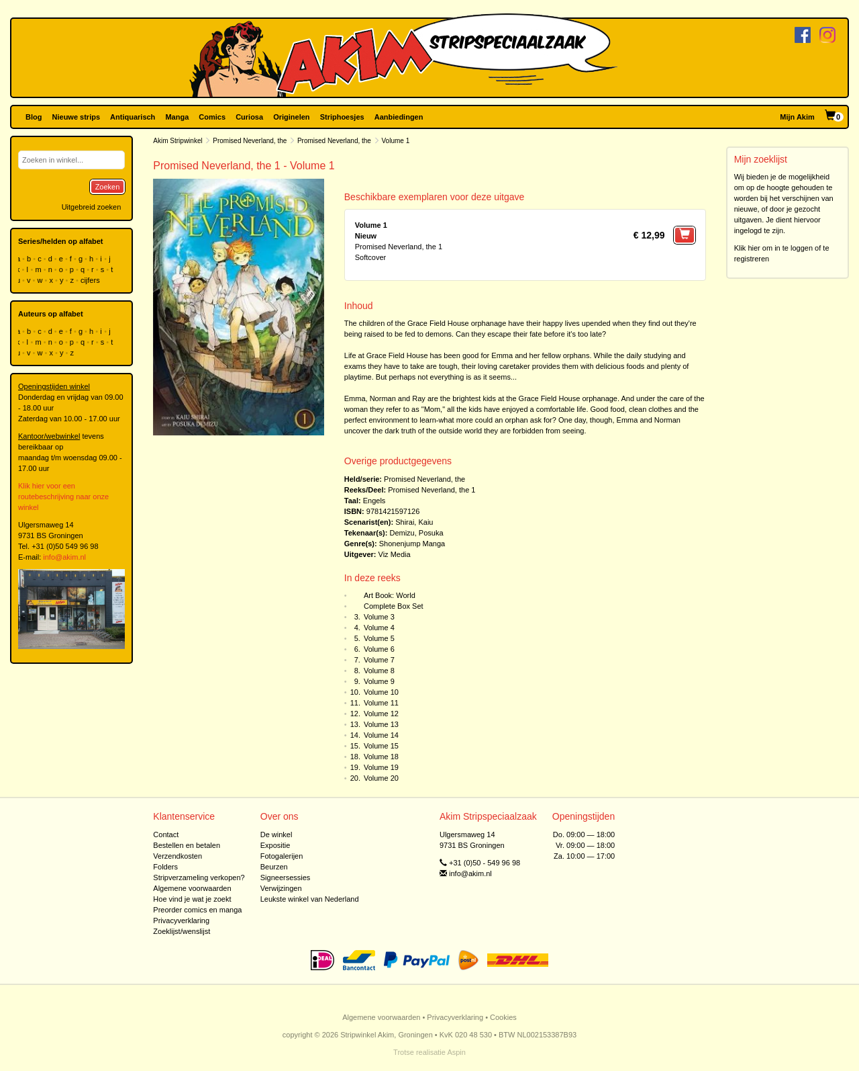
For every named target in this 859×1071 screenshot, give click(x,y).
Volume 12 (381, 714)
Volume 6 (379, 649)
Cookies (503, 1017)
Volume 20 (381, 778)
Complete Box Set (393, 606)
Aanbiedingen (398, 117)
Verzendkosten (177, 856)
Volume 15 (381, 746)
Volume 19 (381, 767)
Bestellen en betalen (186, 845)
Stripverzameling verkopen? (198, 877)
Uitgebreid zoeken (91, 207)
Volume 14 (381, 735)
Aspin (456, 1052)
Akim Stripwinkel (177, 140)
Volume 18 (381, 757)
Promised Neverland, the (250, 140)
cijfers (91, 280)
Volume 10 (381, 692)
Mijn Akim (797, 117)
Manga (177, 117)
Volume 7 (379, 660)
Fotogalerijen (281, 856)
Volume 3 (379, 617)
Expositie (275, 845)
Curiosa (249, 117)
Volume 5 (379, 638)
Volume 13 (381, 724)
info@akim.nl (64, 557)
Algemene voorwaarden (192, 888)
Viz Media (394, 554)
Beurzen (274, 867)
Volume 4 (379, 628)
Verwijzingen (281, 888)
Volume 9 (379, 681)
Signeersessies (285, 877)
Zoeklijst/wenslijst (181, 931)
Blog (34, 117)
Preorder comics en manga (197, 910)
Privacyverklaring (181, 920)
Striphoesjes (342, 117)
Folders (165, 867)
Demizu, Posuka (416, 533)
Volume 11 (381, 703)
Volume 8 (379, 671)
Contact (166, 834)
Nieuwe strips (76, 117)
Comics (212, 117)
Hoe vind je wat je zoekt (192, 899)
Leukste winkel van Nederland (309, 899)
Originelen (291, 117)
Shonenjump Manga (412, 544)
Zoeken (107, 187)
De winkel (276, 834)
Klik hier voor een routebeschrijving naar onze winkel (63, 496)
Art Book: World (389, 595)
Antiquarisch (132, 117)
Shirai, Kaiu (414, 522)
